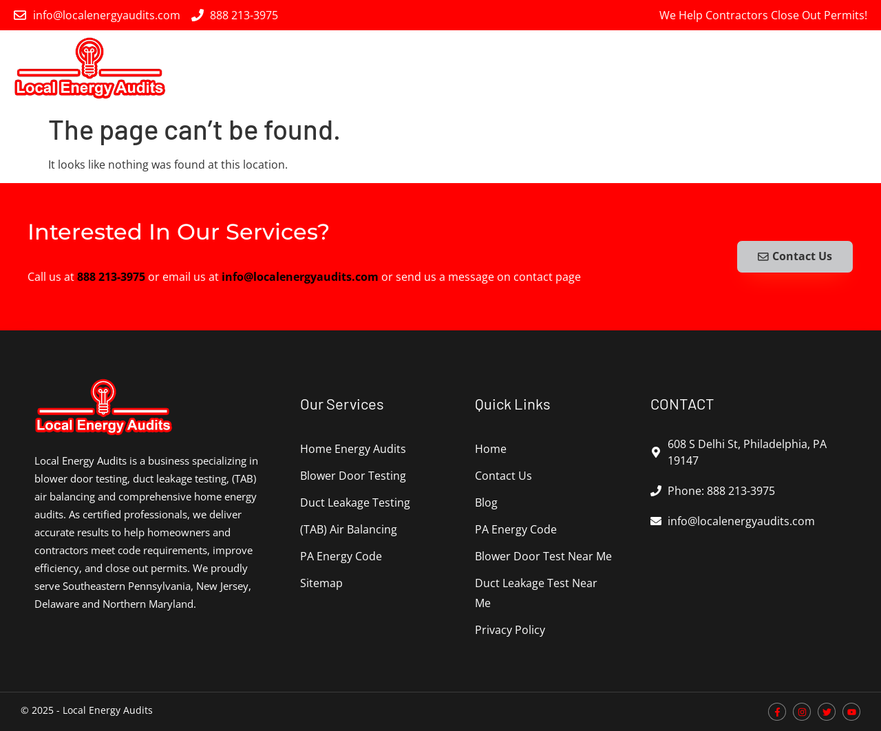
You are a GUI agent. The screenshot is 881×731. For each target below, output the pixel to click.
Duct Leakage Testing (580, 68)
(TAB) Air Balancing (708, 68)
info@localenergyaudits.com (300, 276)
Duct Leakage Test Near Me (536, 593)
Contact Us (503, 475)
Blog (486, 502)
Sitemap (321, 583)
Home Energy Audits (338, 68)
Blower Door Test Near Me (543, 556)
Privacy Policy (510, 629)
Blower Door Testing (457, 68)
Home (491, 448)
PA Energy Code (822, 68)
